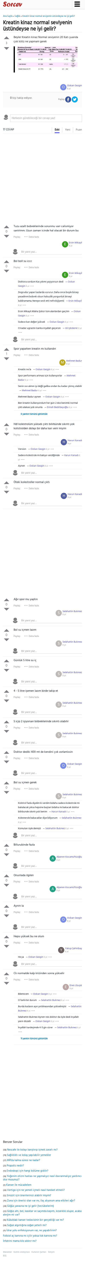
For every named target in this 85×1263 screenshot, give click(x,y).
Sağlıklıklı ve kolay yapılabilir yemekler (29, 1155)
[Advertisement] (42, 179)
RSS (4, 1256)
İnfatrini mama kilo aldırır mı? (19, 1241)
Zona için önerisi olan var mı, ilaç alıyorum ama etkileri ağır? (41, 1201)
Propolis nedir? (15, 1166)
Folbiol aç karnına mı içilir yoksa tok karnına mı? (30, 1236)
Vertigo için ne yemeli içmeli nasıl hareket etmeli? (36, 1190)
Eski (57, 129)
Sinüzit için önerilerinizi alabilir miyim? (29, 1195)
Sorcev (24, 5)
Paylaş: (17, 237)
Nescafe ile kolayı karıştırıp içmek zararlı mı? (32, 1150)
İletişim (51, 1252)
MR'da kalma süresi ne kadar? (23, 1160)
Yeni (67, 129)
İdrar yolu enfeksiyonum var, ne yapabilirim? (31, 1230)
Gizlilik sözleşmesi (21, 1252)
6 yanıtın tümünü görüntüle (34, 414)
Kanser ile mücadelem (18, 1185)
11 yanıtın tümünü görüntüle (34, 1039)
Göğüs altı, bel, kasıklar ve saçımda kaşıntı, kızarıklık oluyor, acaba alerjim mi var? (42, 1213)
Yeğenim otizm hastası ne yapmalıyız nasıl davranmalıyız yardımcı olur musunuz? (42, 1178)
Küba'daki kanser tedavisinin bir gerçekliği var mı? (35, 1220)
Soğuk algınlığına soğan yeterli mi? (27, 1225)
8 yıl (69, 88)
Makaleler (7, 1252)
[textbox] (46, 118)
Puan (79, 129)
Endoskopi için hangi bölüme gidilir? (27, 1171)
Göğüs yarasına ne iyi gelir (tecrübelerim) (30, 1206)
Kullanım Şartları (39, 1252)
